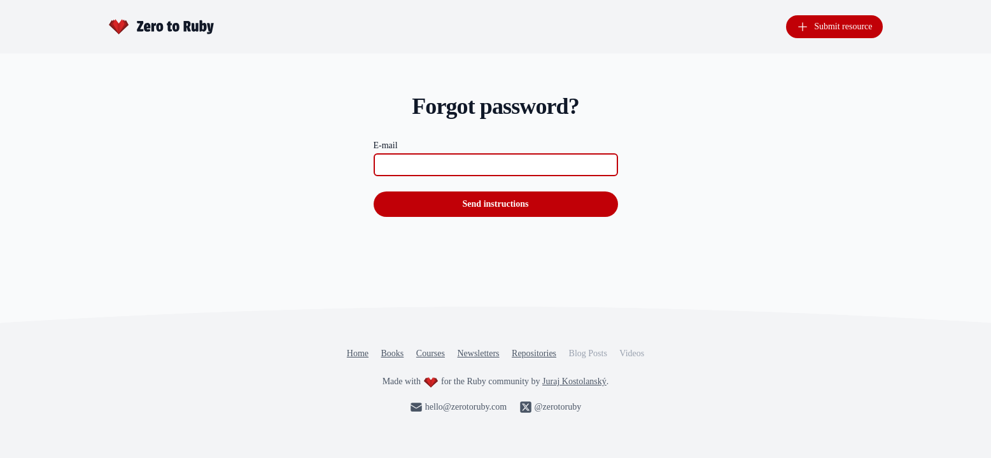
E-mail (386, 145)
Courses (430, 353)
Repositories (534, 353)
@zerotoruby (550, 407)
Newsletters (478, 353)
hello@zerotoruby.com (458, 407)
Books (392, 353)
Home (358, 353)
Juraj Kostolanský (574, 381)
